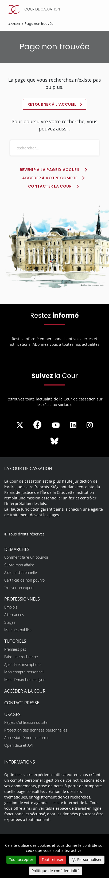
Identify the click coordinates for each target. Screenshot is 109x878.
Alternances (14, 614)
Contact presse (21, 703)
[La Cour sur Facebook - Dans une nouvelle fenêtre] (37, 424)
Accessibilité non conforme (26, 737)
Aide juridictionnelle (20, 572)
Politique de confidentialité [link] (56, 870)
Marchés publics (18, 629)
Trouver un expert (19, 587)
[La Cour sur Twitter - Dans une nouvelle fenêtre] (19, 425)
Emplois (10, 607)
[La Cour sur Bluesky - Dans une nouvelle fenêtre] (54, 441)
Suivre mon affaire (19, 564)
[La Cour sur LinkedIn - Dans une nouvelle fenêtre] (73, 425)
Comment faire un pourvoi (26, 557)
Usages (12, 714)
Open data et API (18, 745)
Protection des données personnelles (35, 730)
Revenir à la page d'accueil (50, 169)
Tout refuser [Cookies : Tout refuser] (53, 859)
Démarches (17, 549)
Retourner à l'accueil (52, 104)
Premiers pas (15, 649)
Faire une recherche (21, 656)
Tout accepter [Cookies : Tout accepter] (21, 859)
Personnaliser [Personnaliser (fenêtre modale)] (89, 859)
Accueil (14, 24)
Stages (9, 622)
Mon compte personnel (24, 671)
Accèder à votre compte (49, 178)
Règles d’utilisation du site (26, 722)
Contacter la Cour (50, 186)
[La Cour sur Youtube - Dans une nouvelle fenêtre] (56, 425)
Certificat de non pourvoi (24, 580)
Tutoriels (15, 641)
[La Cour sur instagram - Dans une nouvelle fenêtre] (90, 425)
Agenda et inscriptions (22, 664)
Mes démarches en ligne (24, 679)
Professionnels (22, 599)
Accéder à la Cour (24, 691)
